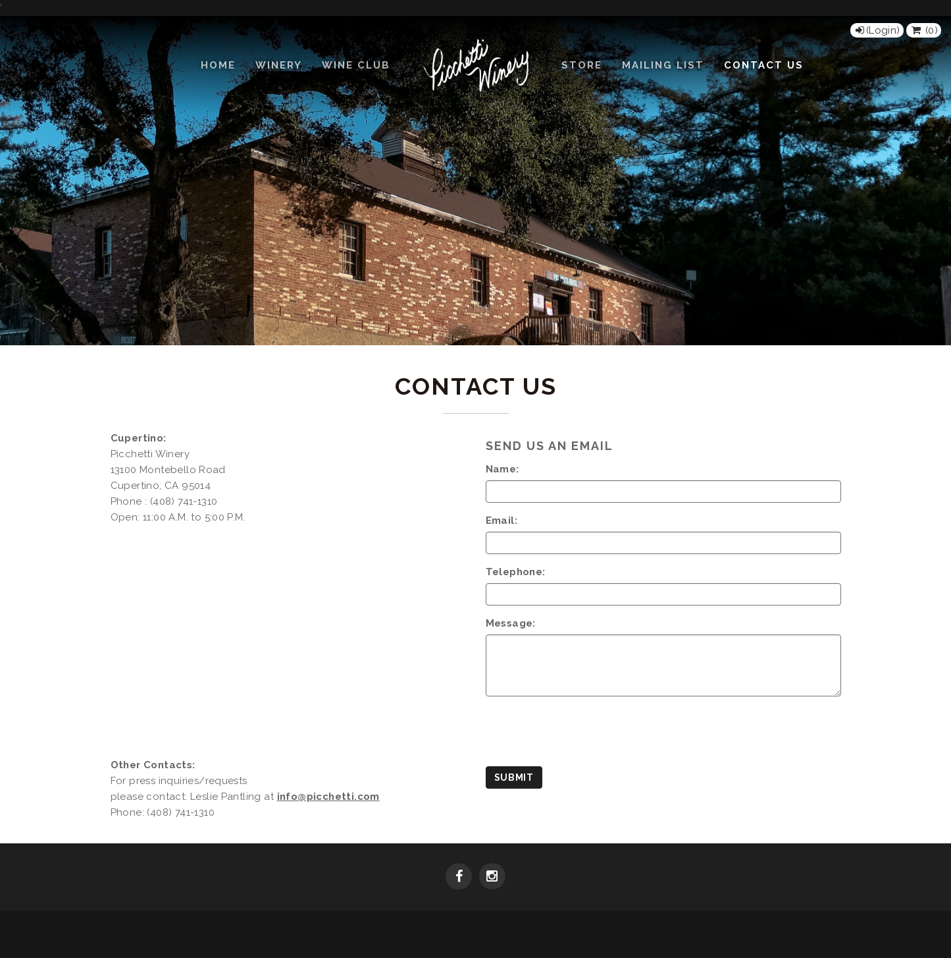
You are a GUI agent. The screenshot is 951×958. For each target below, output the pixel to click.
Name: (502, 469)
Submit (514, 777)
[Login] (877, 30)
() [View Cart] (924, 30)
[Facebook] (459, 878)
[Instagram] (492, 878)
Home (218, 65)
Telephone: (516, 572)
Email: (501, 520)
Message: (511, 623)
